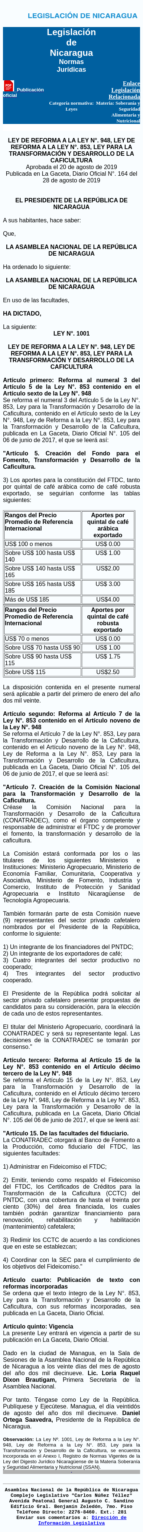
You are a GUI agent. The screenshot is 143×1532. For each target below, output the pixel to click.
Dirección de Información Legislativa (82, 1520)
